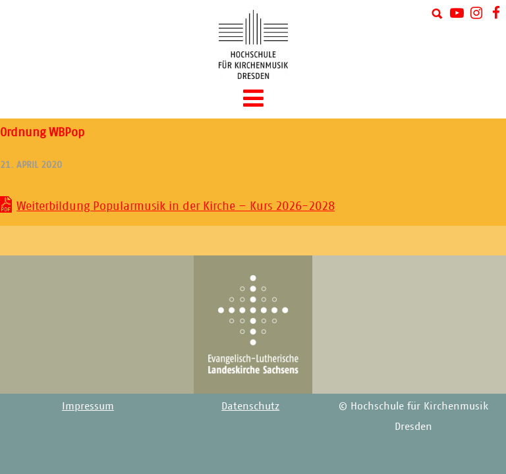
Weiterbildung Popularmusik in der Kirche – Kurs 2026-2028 (175, 206)
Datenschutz (250, 406)
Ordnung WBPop (42, 132)
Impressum (88, 406)
